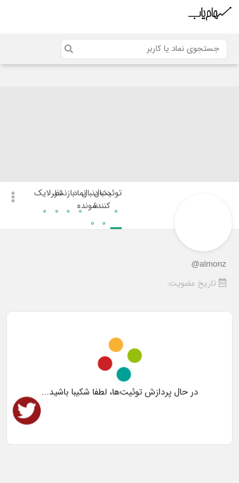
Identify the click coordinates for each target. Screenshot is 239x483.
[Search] (144, 49)
